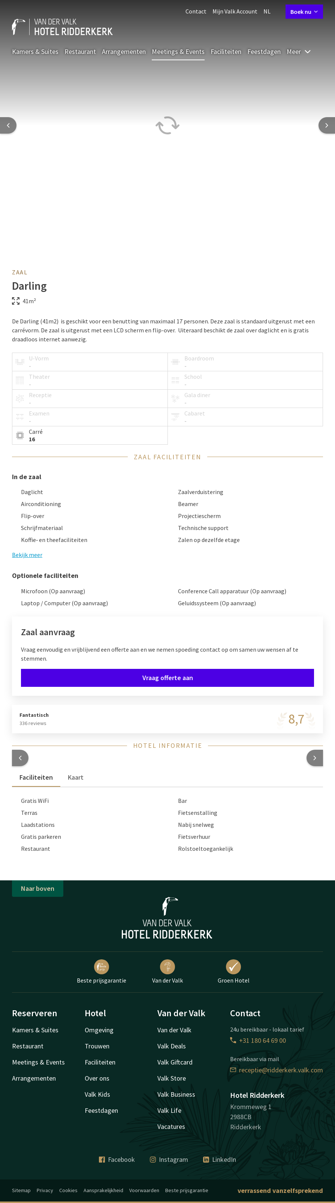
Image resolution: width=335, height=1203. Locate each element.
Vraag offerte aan (167, 677)
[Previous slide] (8, 125)
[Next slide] (327, 125)
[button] (20, 758)
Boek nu (304, 11)
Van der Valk (167, 971)
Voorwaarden (144, 1190)
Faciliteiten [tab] (36, 777)
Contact (195, 11)
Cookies (68, 1190)
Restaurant (80, 51)
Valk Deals (171, 1046)
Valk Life (169, 1110)
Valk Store (171, 1078)
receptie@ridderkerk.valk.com (276, 1070)
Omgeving (99, 1030)
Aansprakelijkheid (103, 1190)
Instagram (169, 1159)
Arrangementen (124, 51)
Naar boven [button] (37, 888)
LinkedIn (219, 1159)
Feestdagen (264, 51)
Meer (299, 51)
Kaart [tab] (76, 777)
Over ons (97, 1078)
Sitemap (21, 1190)
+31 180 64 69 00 (258, 1040)
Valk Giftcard (175, 1062)
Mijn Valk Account (234, 11)
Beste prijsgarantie (101, 971)
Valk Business (176, 1094)
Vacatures (171, 1126)
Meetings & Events (178, 51)
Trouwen (97, 1046)
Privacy (45, 1190)
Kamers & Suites (35, 51)
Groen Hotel (234, 971)
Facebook (117, 1159)
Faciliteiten (226, 51)
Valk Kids (97, 1094)
